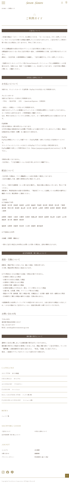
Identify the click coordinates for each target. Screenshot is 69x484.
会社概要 (36, 450)
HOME (4, 8)
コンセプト (5, 450)
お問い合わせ (5, 453)
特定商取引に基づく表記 (41, 457)
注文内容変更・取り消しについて (11, 435)
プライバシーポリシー (8, 457)
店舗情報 (36, 453)
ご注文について (34, 30)
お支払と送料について (40, 431)
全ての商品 (10, 373)
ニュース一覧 (5, 416)
